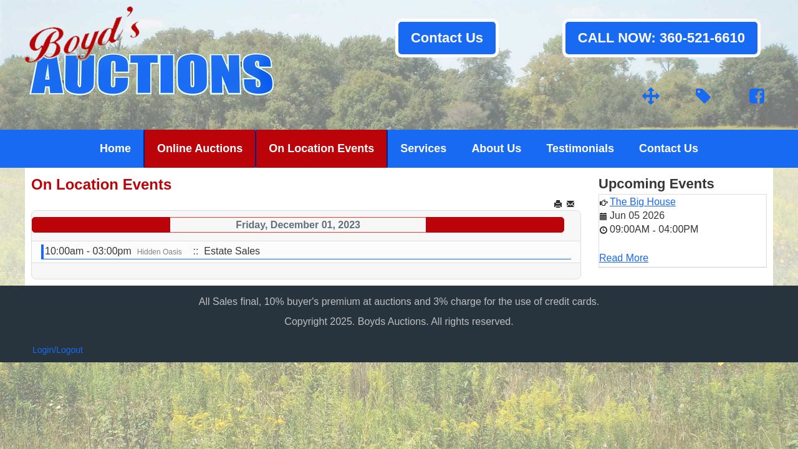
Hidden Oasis (159, 252)
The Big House (643, 201)
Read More (623, 258)
